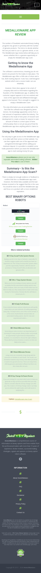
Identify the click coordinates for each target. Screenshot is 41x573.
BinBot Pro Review (21, 214)
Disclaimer (20, 495)
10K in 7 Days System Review (21, 280)
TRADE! (20, 218)
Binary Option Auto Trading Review (20, 226)
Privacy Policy (20, 504)
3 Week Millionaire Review (21, 328)
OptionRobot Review (20, 239)
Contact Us (20, 512)
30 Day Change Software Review (21, 376)
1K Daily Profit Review (21, 304)
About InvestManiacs (20, 478)
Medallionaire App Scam (23, 399)
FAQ (20, 487)
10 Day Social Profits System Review (21, 256)
